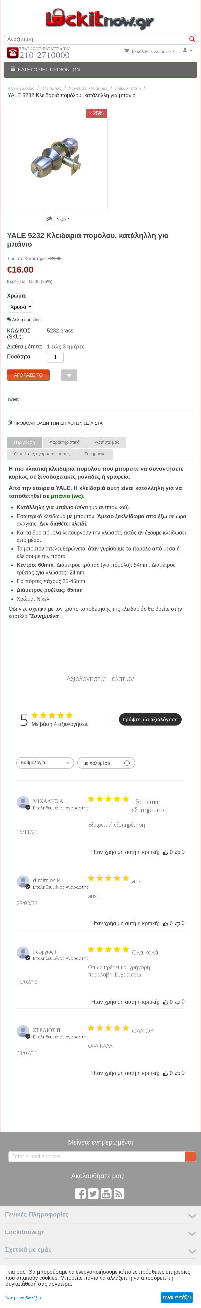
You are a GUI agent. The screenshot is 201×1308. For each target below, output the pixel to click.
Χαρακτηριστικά (65, 442)
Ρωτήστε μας (106, 442)
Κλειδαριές (52, 88)
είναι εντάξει (177, 1297)
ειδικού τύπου (128, 88)
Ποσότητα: (19, 356)
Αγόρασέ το (28, 375)
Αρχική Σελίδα (21, 88)
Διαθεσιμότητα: (24, 346)
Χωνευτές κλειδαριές (88, 88)
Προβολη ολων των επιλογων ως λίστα (58, 423)
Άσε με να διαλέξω (23, 1297)
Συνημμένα (95, 453)
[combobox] (45, 763)
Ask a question (24, 319)
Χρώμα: (17, 296)
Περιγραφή (24, 442)
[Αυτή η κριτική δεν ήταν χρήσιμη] (177, 852)
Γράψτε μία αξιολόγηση (150, 719)
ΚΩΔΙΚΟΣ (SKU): (18, 333)
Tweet (13, 399)
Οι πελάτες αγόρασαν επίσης (42, 453)
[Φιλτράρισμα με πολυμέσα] (106, 763)
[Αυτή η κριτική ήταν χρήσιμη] (165, 852)
